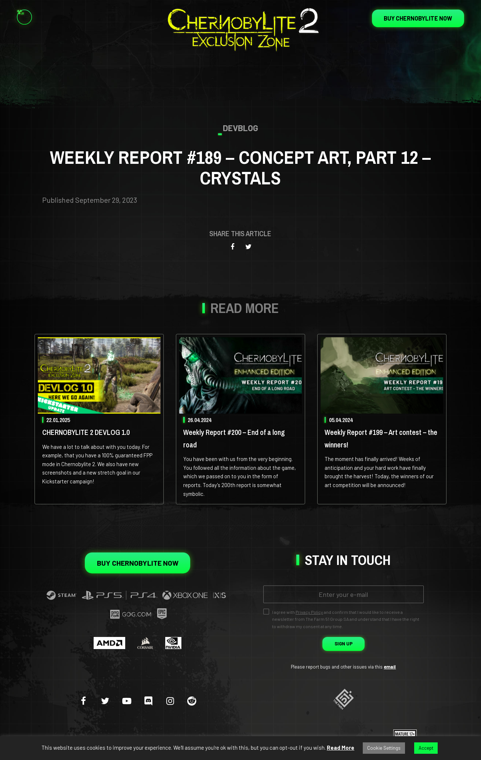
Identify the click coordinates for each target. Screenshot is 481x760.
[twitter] (105, 700)
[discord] (148, 700)
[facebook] (83, 700)
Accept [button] (426, 748)
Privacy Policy (309, 612)
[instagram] (170, 700)
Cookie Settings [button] (384, 748)
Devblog (240, 128)
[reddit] (191, 700)
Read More (340, 747)
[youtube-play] (126, 700)
